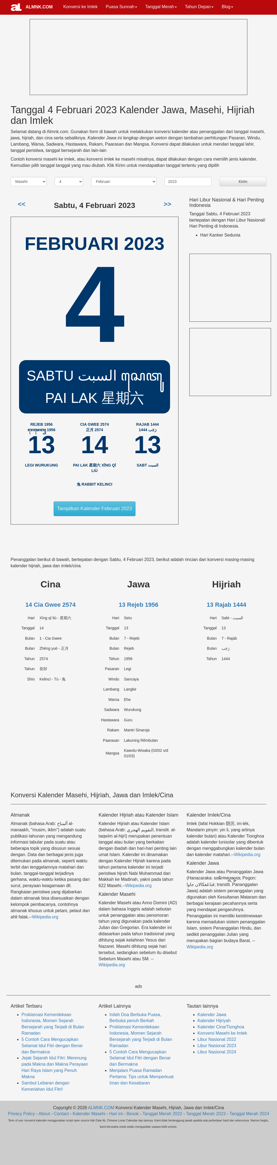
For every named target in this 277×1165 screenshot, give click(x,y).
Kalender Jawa (212, 1014)
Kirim (243, 181)
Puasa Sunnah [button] (121, 6)
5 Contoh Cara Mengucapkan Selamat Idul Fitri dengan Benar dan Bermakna (52, 1045)
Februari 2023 (94, 243)
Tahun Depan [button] (199, 6)
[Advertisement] (71, 56)
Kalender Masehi (89, 1113)
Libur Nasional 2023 (217, 1045)
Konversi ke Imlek (80, 6)
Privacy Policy (21, 1113)
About (44, 1113)
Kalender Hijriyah (214, 1020)
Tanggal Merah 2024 (249, 1113)
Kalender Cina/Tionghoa (221, 1027)
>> (167, 204)
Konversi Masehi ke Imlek (222, 1033)
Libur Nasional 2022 (217, 1039)
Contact (61, 1113)
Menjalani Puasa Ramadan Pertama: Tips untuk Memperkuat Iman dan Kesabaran (141, 1076)
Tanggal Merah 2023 (206, 1113)
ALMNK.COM (39, 7)
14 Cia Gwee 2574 (50, 604)
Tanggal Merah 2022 (162, 1113)
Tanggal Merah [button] (161, 6)
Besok (132, 1113)
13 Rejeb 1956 (138, 604)
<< (21, 204)
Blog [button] (227, 6)
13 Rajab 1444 (227, 604)
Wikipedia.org (45, 917)
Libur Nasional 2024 (217, 1052)
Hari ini (116, 1113)
